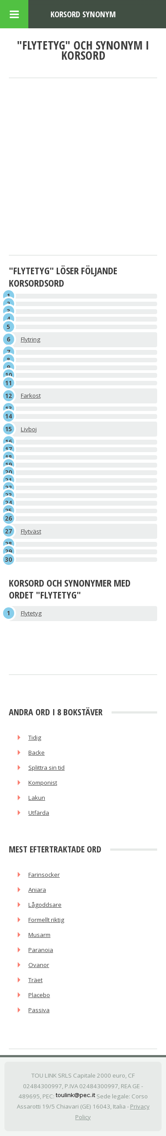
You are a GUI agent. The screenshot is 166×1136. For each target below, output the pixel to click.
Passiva (39, 1010)
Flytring (30, 339)
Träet (35, 980)
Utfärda (38, 813)
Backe (36, 752)
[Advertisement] (83, 167)
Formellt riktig (46, 920)
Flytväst (31, 531)
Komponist (42, 783)
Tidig (34, 737)
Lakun (36, 798)
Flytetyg (31, 613)
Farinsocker (44, 875)
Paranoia (40, 950)
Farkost (31, 395)
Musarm (39, 935)
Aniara (37, 890)
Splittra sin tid (46, 767)
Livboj (29, 429)
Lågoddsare (45, 905)
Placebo (39, 995)
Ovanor (38, 965)
